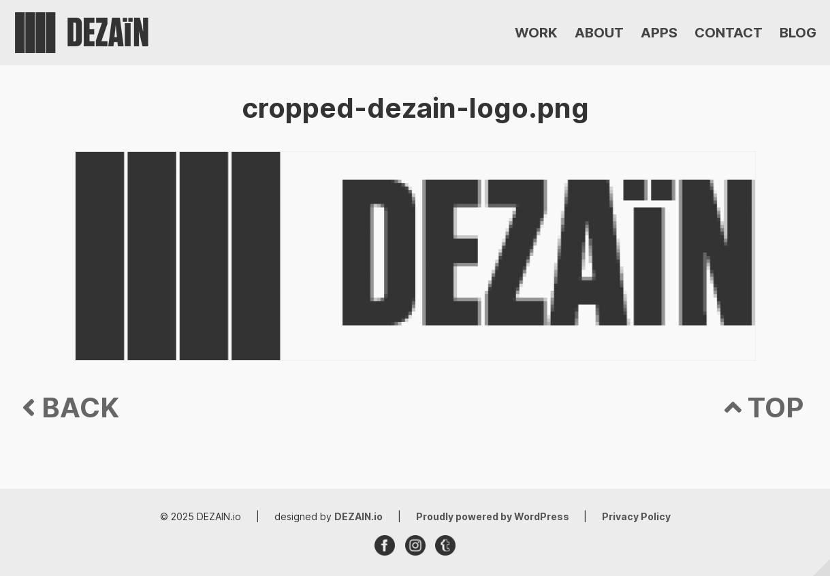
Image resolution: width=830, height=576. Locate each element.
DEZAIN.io (358, 516)
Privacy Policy (636, 516)
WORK (536, 33)
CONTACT (729, 33)
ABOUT (599, 33)
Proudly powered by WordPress (493, 516)
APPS (659, 33)
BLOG (798, 33)
